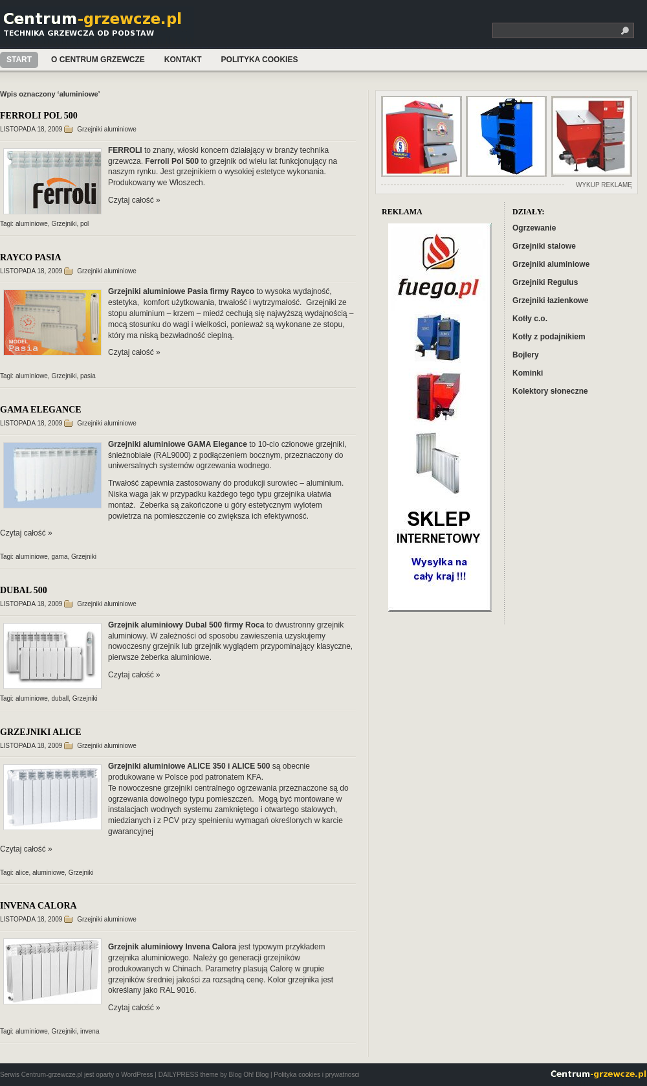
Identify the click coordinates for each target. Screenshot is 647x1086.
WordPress (137, 1074)
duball (60, 698)
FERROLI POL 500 (39, 115)
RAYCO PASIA (30, 257)
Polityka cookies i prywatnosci (316, 1074)
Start (19, 59)
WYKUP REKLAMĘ (604, 184)
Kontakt (183, 59)
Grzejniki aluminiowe (107, 129)
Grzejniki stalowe (544, 246)
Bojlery (525, 354)
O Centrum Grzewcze (98, 59)
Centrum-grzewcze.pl (99, 27)
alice (22, 872)
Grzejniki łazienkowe (550, 300)
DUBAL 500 (23, 590)
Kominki (527, 373)
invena (89, 1031)
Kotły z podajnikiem (549, 336)
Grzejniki (64, 223)
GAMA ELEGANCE (41, 409)
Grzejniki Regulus (545, 282)
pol (84, 223)
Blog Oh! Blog (248, 1074)
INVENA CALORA (38, 906)
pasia (88, 375)
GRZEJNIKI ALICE (41, 732)
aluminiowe (32, 223)
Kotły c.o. (529, 318)
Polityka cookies (259, 59)
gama (60, 556)
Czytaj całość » (134, 200)
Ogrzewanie (534, 227)
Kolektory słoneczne (550, 391)
